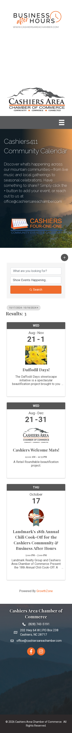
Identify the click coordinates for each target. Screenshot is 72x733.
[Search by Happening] (35, 280)
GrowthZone (44, 591)
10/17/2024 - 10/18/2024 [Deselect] (23, 307)
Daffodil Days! (36, 369)
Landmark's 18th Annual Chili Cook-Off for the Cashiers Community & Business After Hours (36, 540)
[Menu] (61, 122)
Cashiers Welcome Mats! (36, 449)
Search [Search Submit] (36, 289)
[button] (64, 257)
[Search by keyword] (36, 271)
